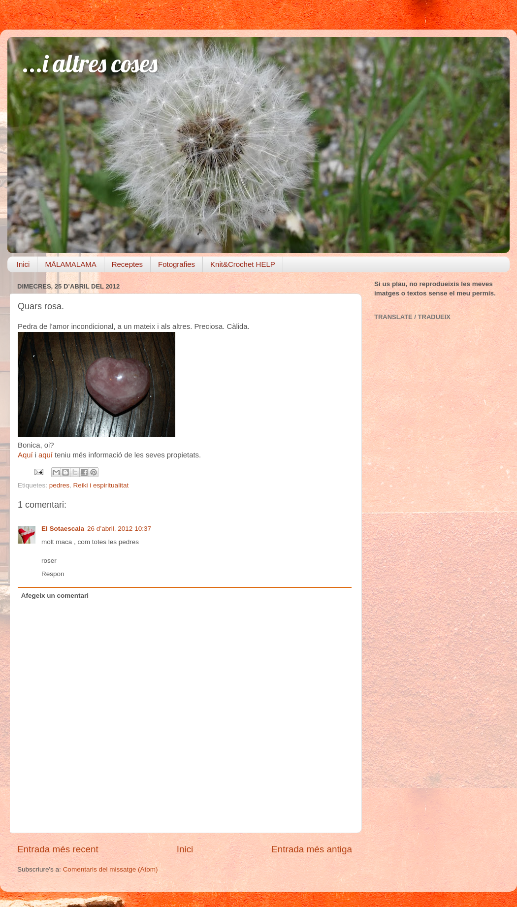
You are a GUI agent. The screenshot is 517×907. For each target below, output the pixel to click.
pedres (59, 485)
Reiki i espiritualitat (101, 485)
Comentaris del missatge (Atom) (110, 869)
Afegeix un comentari (55, 595)
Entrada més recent (57, 849)
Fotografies (176, 264)
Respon (53, 574)
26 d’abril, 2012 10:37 (119, 528)
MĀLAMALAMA (70, 264)
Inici (23, 264)
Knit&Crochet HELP (242, 264)
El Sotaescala (62, 528)
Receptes (127, 264)
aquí (45, 455)
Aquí (25, 455)
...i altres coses (90, 63)
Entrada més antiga (311, 849)
